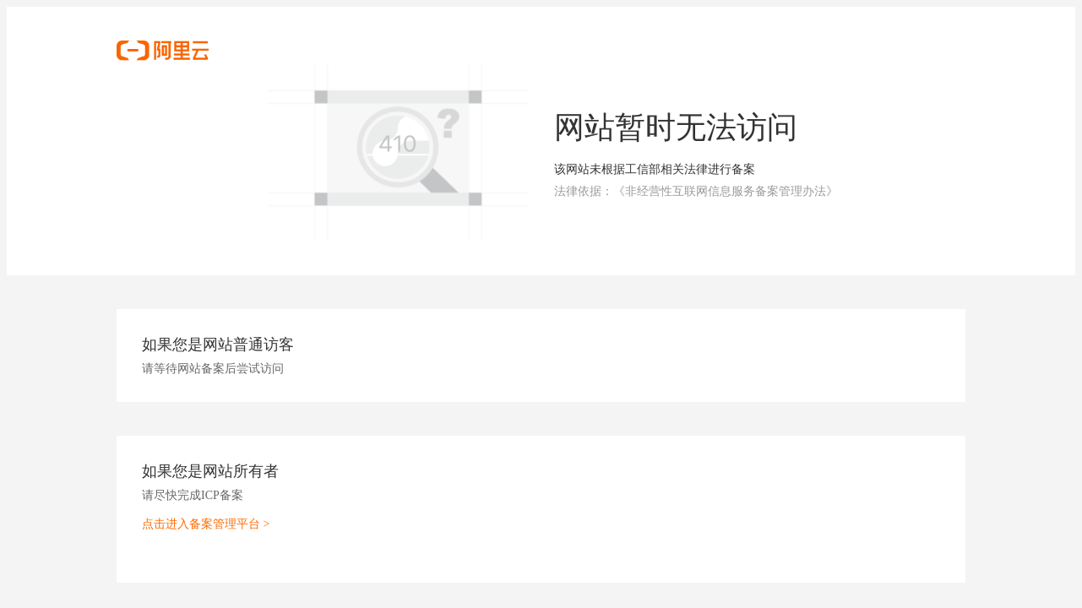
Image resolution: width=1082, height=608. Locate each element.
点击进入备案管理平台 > (205, 524)
